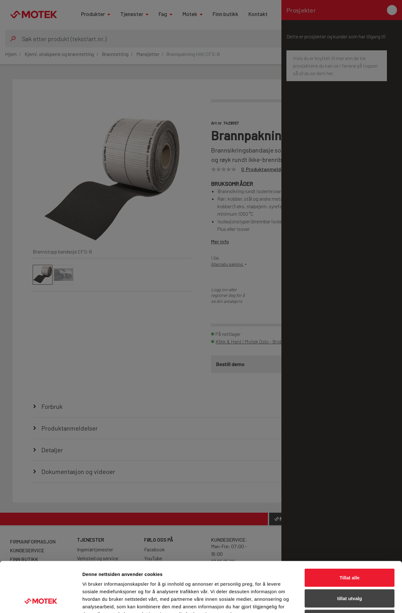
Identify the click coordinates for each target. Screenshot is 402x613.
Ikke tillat (350, 571)
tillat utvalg (349, 551)
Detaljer (334, 600)
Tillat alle (350, 530)
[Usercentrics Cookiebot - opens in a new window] (40, 600)
